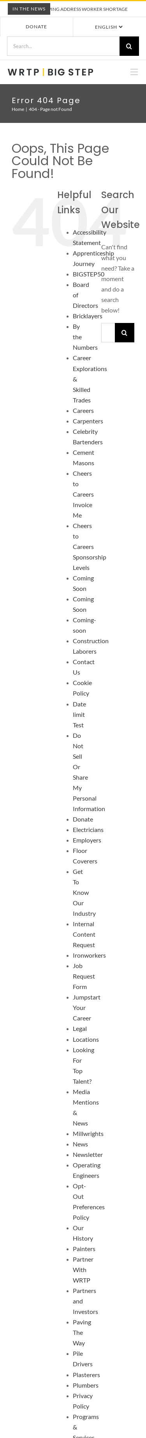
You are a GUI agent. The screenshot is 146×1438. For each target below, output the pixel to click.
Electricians (88, 829)
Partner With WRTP (83, 1269)
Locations (86, 1039)
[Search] (129, 46)
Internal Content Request (84, 934)
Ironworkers (89, 955)
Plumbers (86, 1385)
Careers (83, 410)
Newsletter (88, 1154)
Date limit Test (79, 714)
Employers (87, 840)
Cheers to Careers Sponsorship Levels (89, 546)
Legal (80, 1028)
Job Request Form (84, 976)
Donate (36, 26)
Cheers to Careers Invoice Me (83, 494)
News (80, 1144)
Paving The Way (82, 1332)
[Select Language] (108, 26)
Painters (84, 1248)
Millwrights (88, 1133)
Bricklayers (87, 315)
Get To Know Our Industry (84, 892)
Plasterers (86, 1374)
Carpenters (88, 421)
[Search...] (63, 46)
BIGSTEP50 (88, 274)
